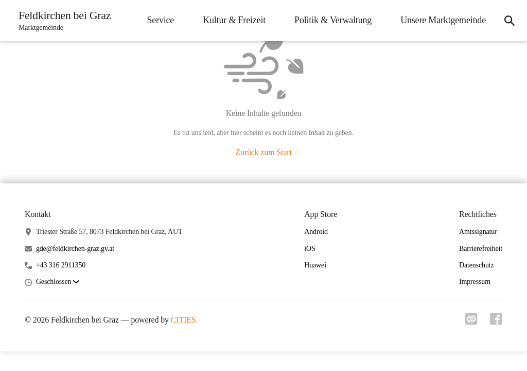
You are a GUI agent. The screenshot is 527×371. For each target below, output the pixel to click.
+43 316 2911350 (60, 265)
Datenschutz (476, 265)
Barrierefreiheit (480, 248)
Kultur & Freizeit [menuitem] (234, 20)
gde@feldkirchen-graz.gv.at (75, 248)
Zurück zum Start (263, 152)
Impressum (474, 281)
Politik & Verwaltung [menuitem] (333, 20)
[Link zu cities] (471, 322)
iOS (309, 248)
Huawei (315, 265)
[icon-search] (509, 20)
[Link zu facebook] (496, 322)
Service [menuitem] (160, 20)
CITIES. (184, 319)
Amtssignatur (478, 231)
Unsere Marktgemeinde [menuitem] (443, 20)
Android (316, 231)
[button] (57, 282)
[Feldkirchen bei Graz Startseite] (61, 20)
